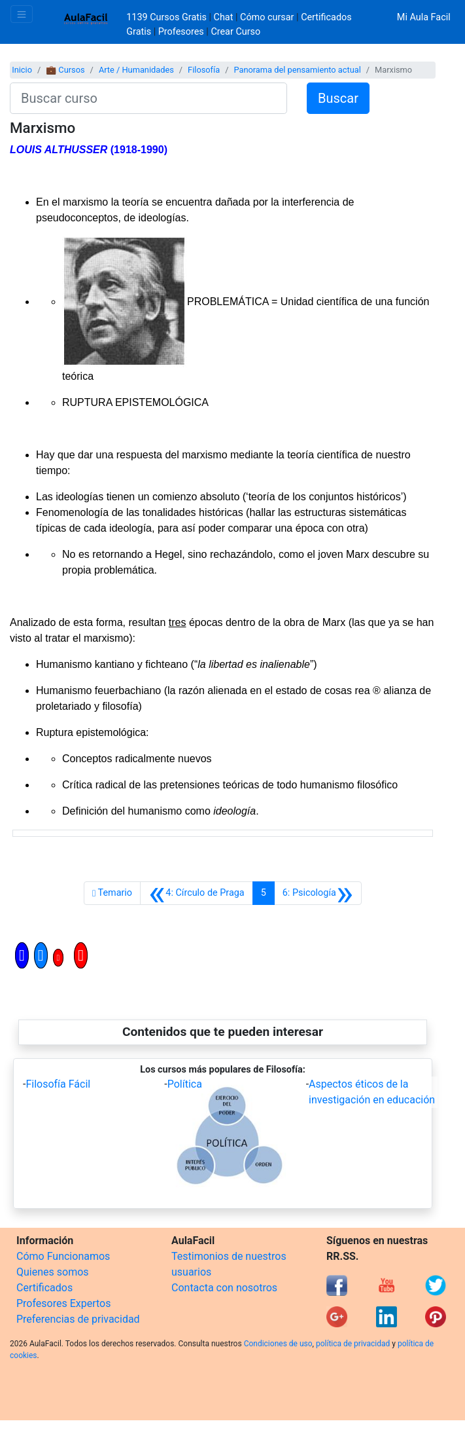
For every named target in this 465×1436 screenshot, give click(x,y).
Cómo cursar (267, 17)
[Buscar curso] (148, 98)
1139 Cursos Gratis (167, 17)
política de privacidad (353, 1343)
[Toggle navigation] (21, 14)
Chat (223, 17)
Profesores (181, 31)
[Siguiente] (318, 893)
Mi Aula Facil (424, 17)
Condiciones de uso (278, 1343)
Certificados (44, 1287)
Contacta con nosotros (224, 1287)
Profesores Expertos (63, 1303)
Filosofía (204, 70)
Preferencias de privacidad (78, 1319)
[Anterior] (196, 893)
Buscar (338, 98)
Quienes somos (52, 1272)
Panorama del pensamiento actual (296, 70)
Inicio (22, 70)
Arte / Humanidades (136, 70)
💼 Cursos (65, 70)
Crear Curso (235, 31)
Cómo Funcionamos (63, 1256)
